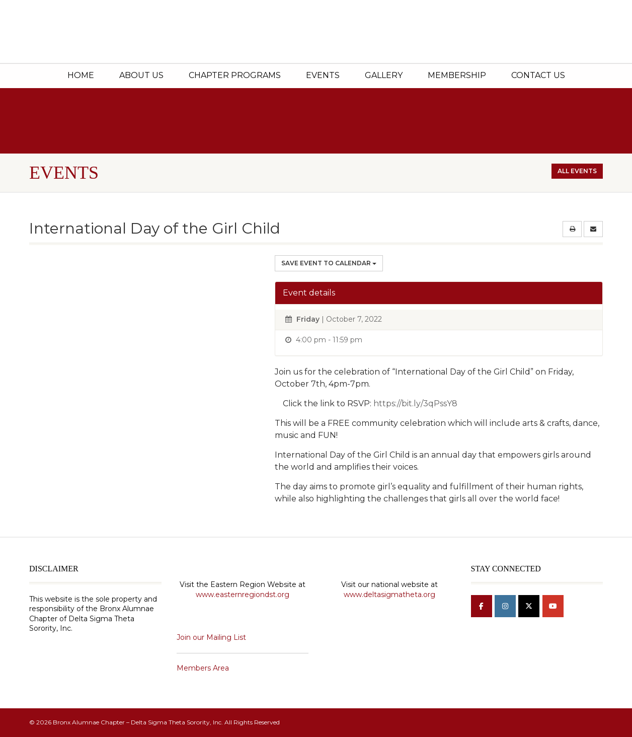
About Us (141, 75)
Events (323, 75)
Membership (457, 75)
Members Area (203, 668)
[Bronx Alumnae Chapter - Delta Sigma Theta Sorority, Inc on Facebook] (481, 606)
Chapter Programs (235, 75)
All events (577, 171)
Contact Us (538, 75)
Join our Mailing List (211, 637)
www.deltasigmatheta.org (389, 594)
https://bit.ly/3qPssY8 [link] (415, 403)
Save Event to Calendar (328, 263)
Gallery (384, 75)
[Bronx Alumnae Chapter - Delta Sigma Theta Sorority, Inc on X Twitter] (528, 606)
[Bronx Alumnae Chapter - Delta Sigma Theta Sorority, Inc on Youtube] (553, 606)
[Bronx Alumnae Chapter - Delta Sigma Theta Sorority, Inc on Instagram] (505, 606)
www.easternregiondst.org (242, 594)
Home (80, 75)
